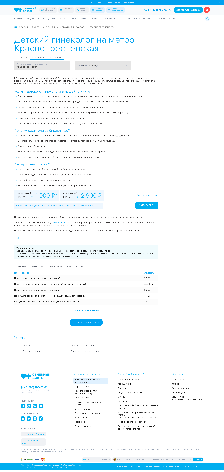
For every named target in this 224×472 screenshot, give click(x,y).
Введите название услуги (90, 65)
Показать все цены (86, 310)
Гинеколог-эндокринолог (83, 345)
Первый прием (82, 386)
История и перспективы (129, 379)
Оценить (198, 459)
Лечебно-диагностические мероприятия (51, 266)
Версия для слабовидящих (96, 459)
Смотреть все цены (147, 195)
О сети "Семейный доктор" (130, 374)
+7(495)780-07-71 (61, 222)
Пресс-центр (124, 388)
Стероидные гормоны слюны (85, 351)
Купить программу (84, 409)
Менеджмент (124, 384)
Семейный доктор (33, 434)
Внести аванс (81, 417)
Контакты (122, 401)
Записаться (147, 205)
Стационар (49, 18)
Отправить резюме (180, 388)
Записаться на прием (188, 10)
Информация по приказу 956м (176, 466)
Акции (84, 18)
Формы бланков (82, 398)
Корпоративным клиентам (135, 18)
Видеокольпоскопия (33, 351)
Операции (79, 266)
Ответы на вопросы (84, 426)
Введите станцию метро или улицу (32, 64)
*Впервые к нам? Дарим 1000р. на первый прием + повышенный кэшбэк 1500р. (55, 206)
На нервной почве (30, 441)
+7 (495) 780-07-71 (157, 9)
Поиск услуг (22, 57)
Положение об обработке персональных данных (138, 466)
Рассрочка (80, 422)
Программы (109, 18)
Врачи (95, 18)
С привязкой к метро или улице (47, 57)
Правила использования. (123, 2)
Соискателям (177, 379)
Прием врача (22, 266)
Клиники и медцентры (26, 18)
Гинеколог (28, 345)
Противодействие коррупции (132, 422)
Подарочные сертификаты (88, 413)
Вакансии (176, 384)
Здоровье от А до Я (165, 18)
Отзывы (121, 397)
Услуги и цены (68, 18)
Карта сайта (198, 466)
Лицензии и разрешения (130, 392)
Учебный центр (178, 392)
